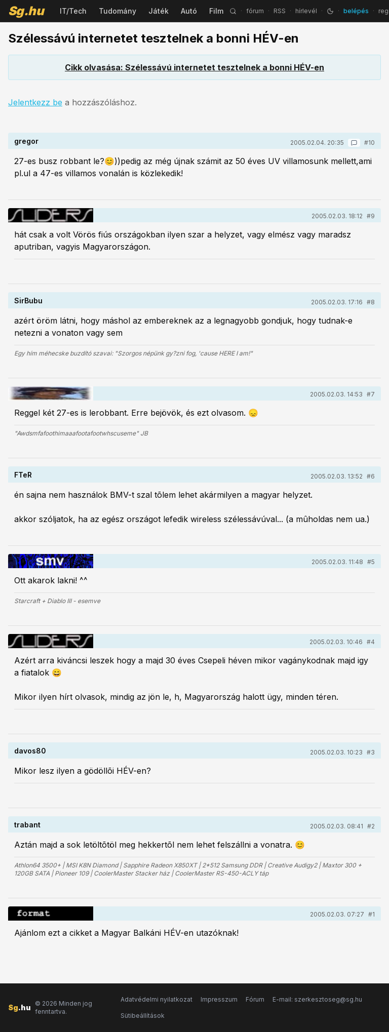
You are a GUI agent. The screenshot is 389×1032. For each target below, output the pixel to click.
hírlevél (306, 11)
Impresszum (219, 999)
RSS (280, 11)
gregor (26, 141)
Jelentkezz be (35, 102)
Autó (189, 11)
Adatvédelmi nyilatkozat (156, 999)
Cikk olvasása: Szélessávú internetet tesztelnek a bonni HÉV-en (194, 67)
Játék (158, 11)
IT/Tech (73, 11)
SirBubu (28, 300)
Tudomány (117, 11)
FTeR (23, 474)
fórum (255, 11)
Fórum (255, 999)
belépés (356, 11)
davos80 (30, 750)
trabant (27, 824)
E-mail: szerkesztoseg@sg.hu (317, 999)
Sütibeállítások (143, 1015)
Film (216, 11)
